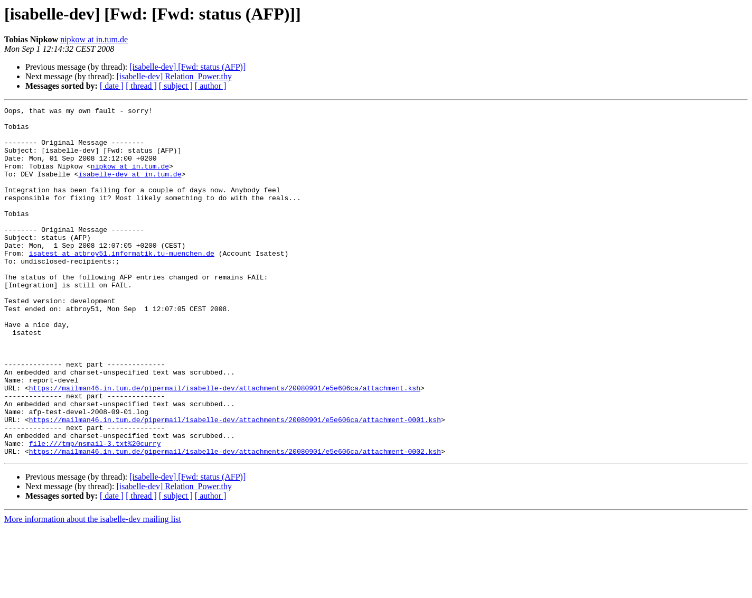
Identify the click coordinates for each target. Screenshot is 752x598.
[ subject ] (176, 85)
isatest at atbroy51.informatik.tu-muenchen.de (121, 283)
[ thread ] (141, 85)
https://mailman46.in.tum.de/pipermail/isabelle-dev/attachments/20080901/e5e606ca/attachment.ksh (224, 445)
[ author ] (211, 85)
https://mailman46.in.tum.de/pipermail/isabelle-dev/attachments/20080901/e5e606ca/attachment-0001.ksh (235, 483)
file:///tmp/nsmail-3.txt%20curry (95, 511)
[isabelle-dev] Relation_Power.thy (174, 76)
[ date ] (112, 85)
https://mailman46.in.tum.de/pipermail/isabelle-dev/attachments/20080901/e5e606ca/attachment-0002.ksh (235, 521)
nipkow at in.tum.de (94, 39)
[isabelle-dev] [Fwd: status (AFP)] (187, 66)
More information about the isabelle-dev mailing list (92, 588)
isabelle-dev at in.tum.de (129, 188)
